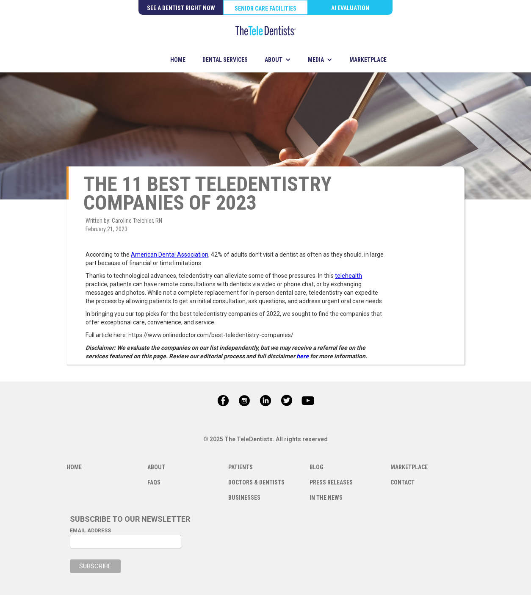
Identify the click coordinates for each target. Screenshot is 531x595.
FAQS (153, 482)
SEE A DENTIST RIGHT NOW (181, 8)
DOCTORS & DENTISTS (256, 482)
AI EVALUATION (350, 8)
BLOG (317, 467)
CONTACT (402, 482)
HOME (177, 59)
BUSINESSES (244, 497)
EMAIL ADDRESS (90, 531)
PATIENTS (240, 467)
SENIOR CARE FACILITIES (265, 8)
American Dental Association (169, 254)
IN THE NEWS (326, 497)
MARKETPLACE (368, 59)
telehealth (348, 275)
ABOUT (156, 467)
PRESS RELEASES (331, 482)
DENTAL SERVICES (225, 59)
